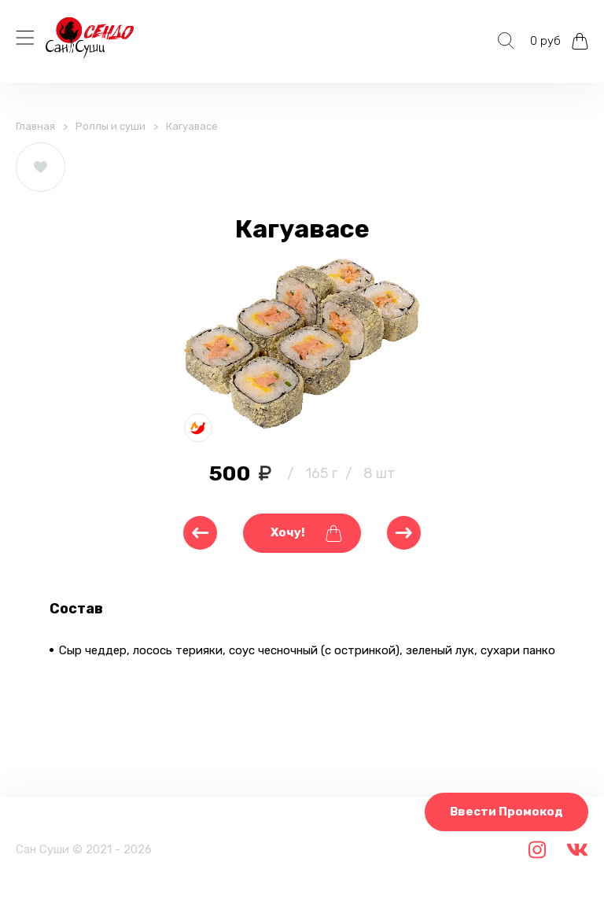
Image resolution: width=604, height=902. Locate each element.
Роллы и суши (110, 126)
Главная (35, 126)
